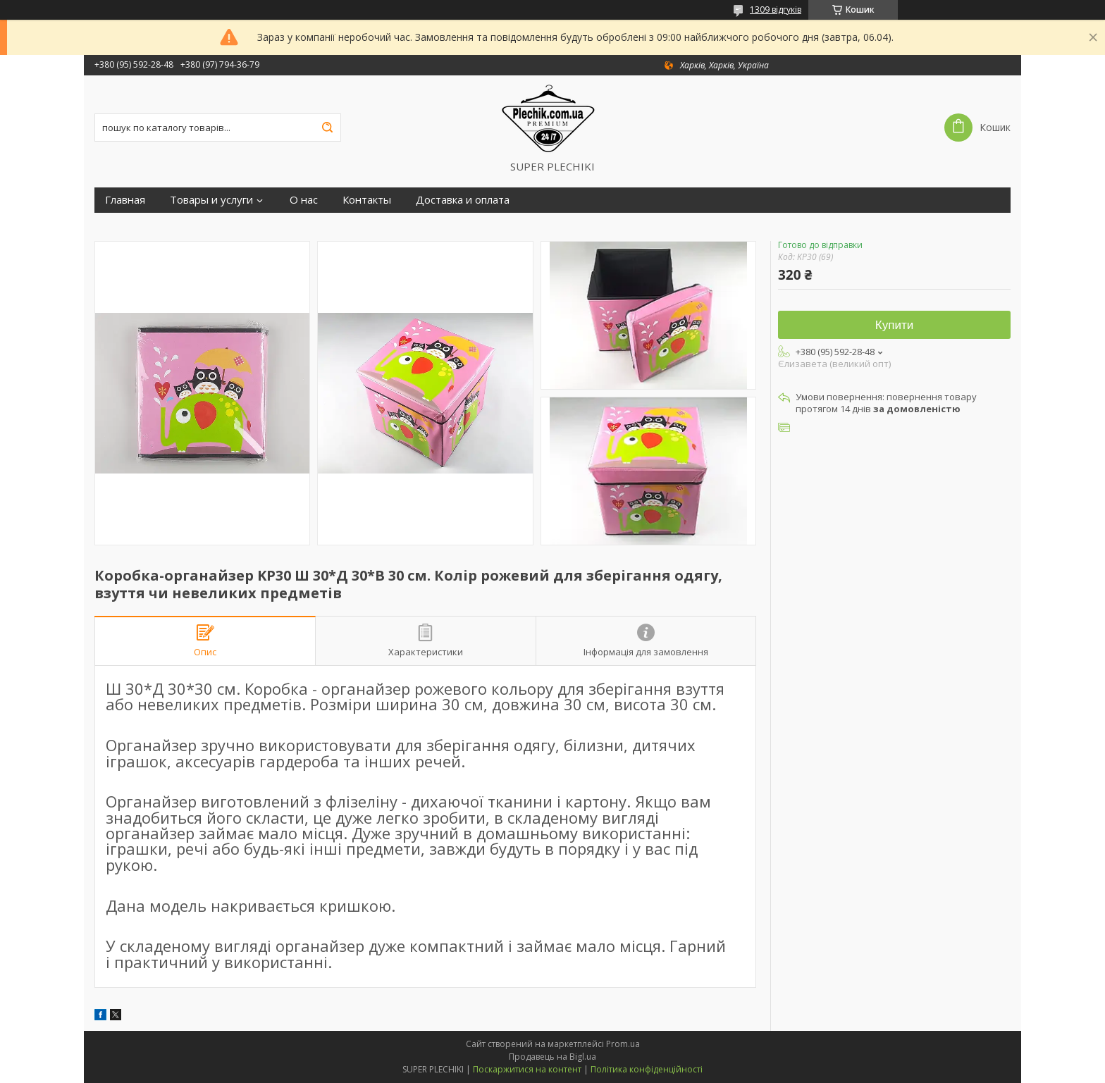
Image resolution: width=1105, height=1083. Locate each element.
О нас (304, 199)
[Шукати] (327, 127)
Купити (894, 325)
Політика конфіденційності (647, 1069)
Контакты (366, 199)
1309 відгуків (775, 10)
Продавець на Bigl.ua (552, 1057)
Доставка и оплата (463, 199)
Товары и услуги (211, 199)
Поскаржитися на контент (527, 1069)
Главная (125, 199)
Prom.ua (623, 1044)
